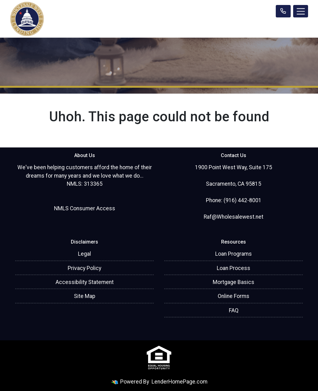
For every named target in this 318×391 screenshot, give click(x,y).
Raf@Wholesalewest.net (233, 217)
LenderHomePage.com (179, 382)
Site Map (84, 296)
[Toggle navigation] (300, 11)
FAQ (233, 310)
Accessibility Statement (85, 282)
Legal (84, 254)
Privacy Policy (84, 268)
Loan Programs (233, 254)
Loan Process (233, 268)
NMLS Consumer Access (84, 208)
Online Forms (233, 296)
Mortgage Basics (233, 282)
